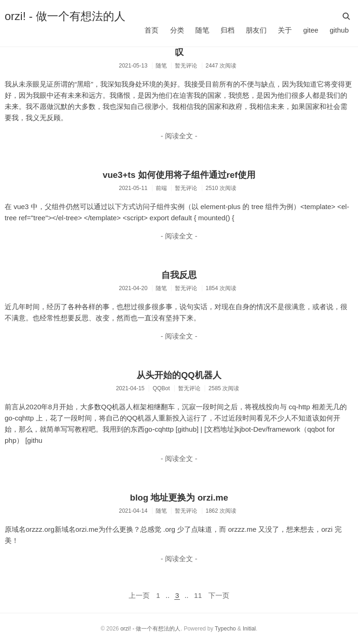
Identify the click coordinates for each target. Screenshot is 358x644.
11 (198, 595)
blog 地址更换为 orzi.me (179, 497)
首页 (151, 30)
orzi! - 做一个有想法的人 (65, 16)
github (339, 30)
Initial (249, 628)
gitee (310, 30)
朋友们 (256, 30)
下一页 (218, 595)
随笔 (202, 30)
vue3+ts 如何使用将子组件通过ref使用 (179, 175)
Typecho (225, 628)
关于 (285, 30)
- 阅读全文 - (179, 136)
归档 (227, 30)
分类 (177, 30)
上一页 (139, 595)
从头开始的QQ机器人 (179, 375)
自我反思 (179, 275)
